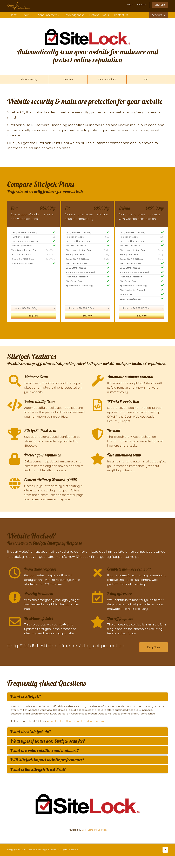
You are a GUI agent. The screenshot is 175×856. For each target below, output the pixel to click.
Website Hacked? (107, 79)
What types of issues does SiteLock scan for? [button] (47, 741)
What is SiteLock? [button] (25, 696)
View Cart (160, 4)
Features (68, 79)
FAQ (146, 79)
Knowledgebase (74, 15)
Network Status (99, 15)
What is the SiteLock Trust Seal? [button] (38, 769)
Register (141, 4)
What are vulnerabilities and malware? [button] (44, 750)
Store (28, 15)
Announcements (48, 15)
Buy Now (33, 315)
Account (158, 15)
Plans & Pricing (29, 79)
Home (14, 15)
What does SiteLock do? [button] (30, 731)
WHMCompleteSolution (94, 829)
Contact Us (121, 15)
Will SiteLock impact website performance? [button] (47, 759)
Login (130, 4)
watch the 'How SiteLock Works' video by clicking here (79, 720)
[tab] (87, 696)
